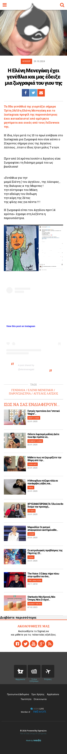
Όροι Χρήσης (38, 694)
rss (49, 643)
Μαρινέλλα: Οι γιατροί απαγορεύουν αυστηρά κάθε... (42, 528)
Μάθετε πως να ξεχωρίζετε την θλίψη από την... (44, 459)
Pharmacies (20, 671)
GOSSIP (31, 534)
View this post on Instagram (20, 326)
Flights (48, 671)
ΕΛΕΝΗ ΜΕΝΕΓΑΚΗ (40, 390)
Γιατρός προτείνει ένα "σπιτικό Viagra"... (43, 412)
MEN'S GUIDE (33, 418)
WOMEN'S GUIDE (35, 441)
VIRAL (30, 487)
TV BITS (31, 511)
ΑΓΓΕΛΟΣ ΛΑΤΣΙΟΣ (45, 393)
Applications (53, 694)
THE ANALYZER (34, 580)
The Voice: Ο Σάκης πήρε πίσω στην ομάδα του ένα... (43, 575)
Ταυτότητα (26, 699)
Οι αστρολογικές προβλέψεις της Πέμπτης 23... (45, 552)
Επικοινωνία (40, 699)
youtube (33, 643)
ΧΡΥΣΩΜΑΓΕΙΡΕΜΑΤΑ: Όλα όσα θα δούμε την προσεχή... (45, 505)
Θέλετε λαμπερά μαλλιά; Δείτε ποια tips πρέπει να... (43, 435)
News (34, 671)
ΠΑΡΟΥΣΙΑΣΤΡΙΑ (20, 393)
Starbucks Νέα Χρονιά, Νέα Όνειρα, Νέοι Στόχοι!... (41, 598)
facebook (17, 643)
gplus (41, 643)
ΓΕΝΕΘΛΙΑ (18, 390)
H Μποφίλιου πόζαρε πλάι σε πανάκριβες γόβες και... (42, 482)
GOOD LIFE (32, 464)
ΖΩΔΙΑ (31, 557)
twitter (25, 643)
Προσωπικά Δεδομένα (18, 694)
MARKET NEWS (34, 604)
